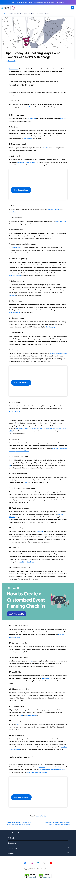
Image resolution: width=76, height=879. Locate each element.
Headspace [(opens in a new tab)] (32, 119)
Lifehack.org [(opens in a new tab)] (46, 678)
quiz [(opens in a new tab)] (26, 482)
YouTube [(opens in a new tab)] (45, 148)
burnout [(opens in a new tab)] (42, 767)
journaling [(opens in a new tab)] (40, 531)
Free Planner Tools (15, 832)
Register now (60, 2)
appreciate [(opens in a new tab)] (12, 295)
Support (11, 853)
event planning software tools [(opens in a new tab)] (36, 772)
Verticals (11, 838)
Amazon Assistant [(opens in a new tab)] (31, 715)
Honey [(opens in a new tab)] (20, 715)
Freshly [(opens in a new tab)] (22, 562)
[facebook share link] (25, 863)
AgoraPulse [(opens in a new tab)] (12, 212)
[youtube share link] (51, 863)
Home (5, 14)
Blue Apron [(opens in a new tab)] (30, 562)
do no (18, 428)
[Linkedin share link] (38, 863)
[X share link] (44, 863)
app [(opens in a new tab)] (10, 465)
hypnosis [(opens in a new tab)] (63, 119)
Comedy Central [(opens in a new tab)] (14, 411)
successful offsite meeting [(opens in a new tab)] (26, 162)
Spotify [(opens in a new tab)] (31, 107)
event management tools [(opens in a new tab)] (58, 353)
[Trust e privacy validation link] (30, 876)
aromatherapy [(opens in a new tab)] (16, 248)
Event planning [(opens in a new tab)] (14, 69)
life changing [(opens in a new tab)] (50, 327)
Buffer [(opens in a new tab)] (57, 209)
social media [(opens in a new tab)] (28, 138)
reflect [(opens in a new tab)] (30, 661)
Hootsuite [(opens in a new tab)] (51, 209)
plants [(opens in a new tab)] (18, 724)
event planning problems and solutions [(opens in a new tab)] (53, 769)
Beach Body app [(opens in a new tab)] (60, 221)
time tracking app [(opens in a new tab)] (15, 275)
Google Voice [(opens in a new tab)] (15, 749)
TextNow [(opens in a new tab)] (64, 747)
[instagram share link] (31, 863)
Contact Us (12, 848)
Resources (12, 843)
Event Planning (41, 816)
